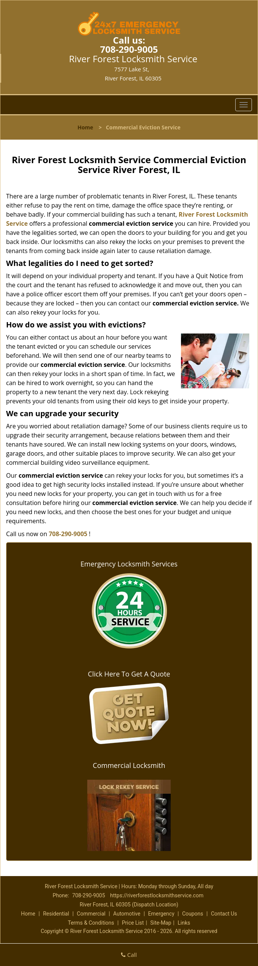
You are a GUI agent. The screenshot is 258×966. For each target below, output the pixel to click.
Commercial (91, 914)
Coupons (192, 914)
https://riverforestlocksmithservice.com (156, 895)
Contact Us (224, 914)
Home (85, 127)
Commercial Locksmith (129, 765)
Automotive (126, 914)
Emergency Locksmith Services (129, 563)
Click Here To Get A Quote (129, 673)
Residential (56, 914)
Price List (133, 923)
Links (184, 923)
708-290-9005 (129, 49)
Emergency (161, 914)
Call (129, 954)
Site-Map (160, 923)
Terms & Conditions (91, 923)
